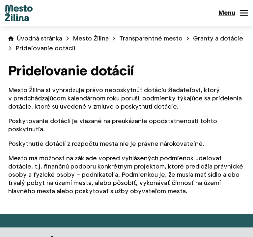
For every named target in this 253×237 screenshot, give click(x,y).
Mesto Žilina (91, 38)
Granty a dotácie (218, 38)
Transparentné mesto (151, 38)
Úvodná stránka (39, 38)
